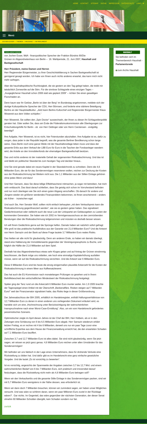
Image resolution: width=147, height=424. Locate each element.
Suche (104, 3)
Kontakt (85, 3)
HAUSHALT (29, 42)
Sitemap (94, 3)
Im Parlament (41, 42)
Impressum (114, 3)
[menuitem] (75, 3)
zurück (7, 407)
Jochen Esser (8, 42)
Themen (20, 42)
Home (75, 3)
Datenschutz (128, 3)
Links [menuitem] (138, 3)
